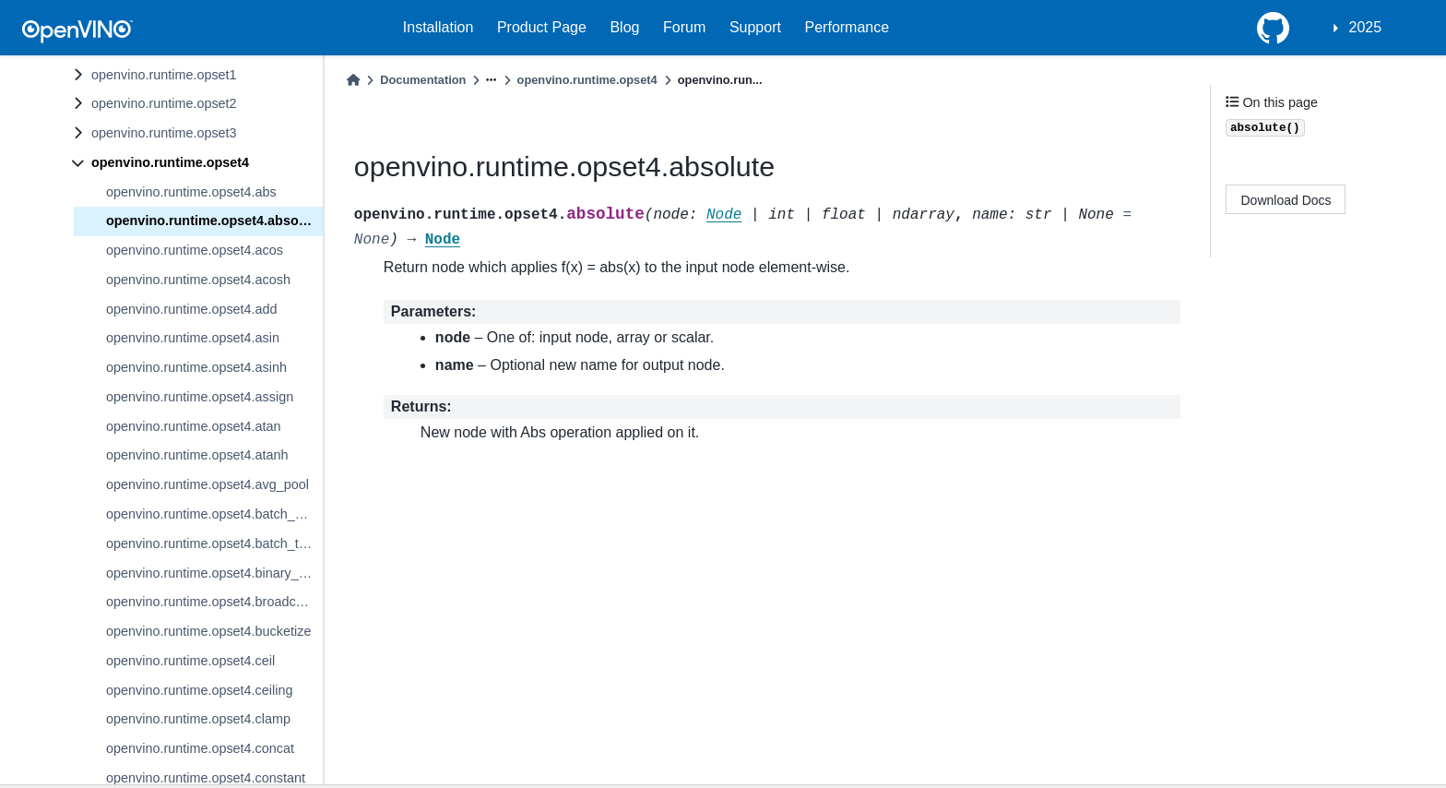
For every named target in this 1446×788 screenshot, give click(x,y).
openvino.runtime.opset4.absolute (214, 220)
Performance (847, 27)
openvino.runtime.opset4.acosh (198, 279)
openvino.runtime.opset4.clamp (198, 718)
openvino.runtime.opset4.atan (193, 426)
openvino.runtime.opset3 (164, 132)
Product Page (542, 27)
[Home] (353, 80)
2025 (1365, 27)
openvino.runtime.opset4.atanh (197, 455)
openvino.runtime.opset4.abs (191, 192)
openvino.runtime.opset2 (164, 103)
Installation (438, 27)
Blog (624, 27)
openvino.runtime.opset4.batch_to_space (214, 543)
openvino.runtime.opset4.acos (194, 250)
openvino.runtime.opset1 (164, 74)
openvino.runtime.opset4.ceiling (199, 690)
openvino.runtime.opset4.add (192, 309)
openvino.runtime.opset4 (170, 162)
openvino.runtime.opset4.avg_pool (207, 484)
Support (755, 27)
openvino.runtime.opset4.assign (199, 396)
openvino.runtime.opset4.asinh (196, 367)
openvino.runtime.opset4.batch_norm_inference (214, 514)
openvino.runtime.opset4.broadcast (210, 601)
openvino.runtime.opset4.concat (200, 748)
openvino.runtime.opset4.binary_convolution (214, 573)
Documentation (423, 80)
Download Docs (1286, 200)
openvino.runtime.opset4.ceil (190, 660)
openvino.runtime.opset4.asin (192, 337)
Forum (684, 27)
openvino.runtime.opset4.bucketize (208, 631)
